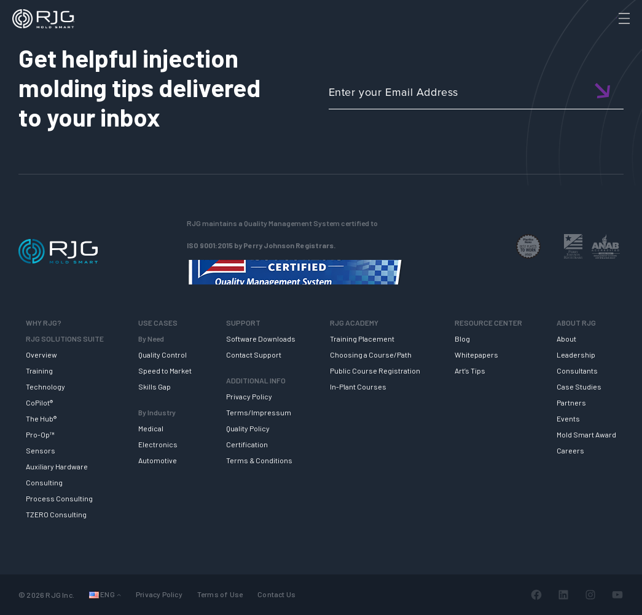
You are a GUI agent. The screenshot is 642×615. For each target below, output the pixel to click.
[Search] (607, 38)
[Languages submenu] (119, 594)
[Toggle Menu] (623, 18)
